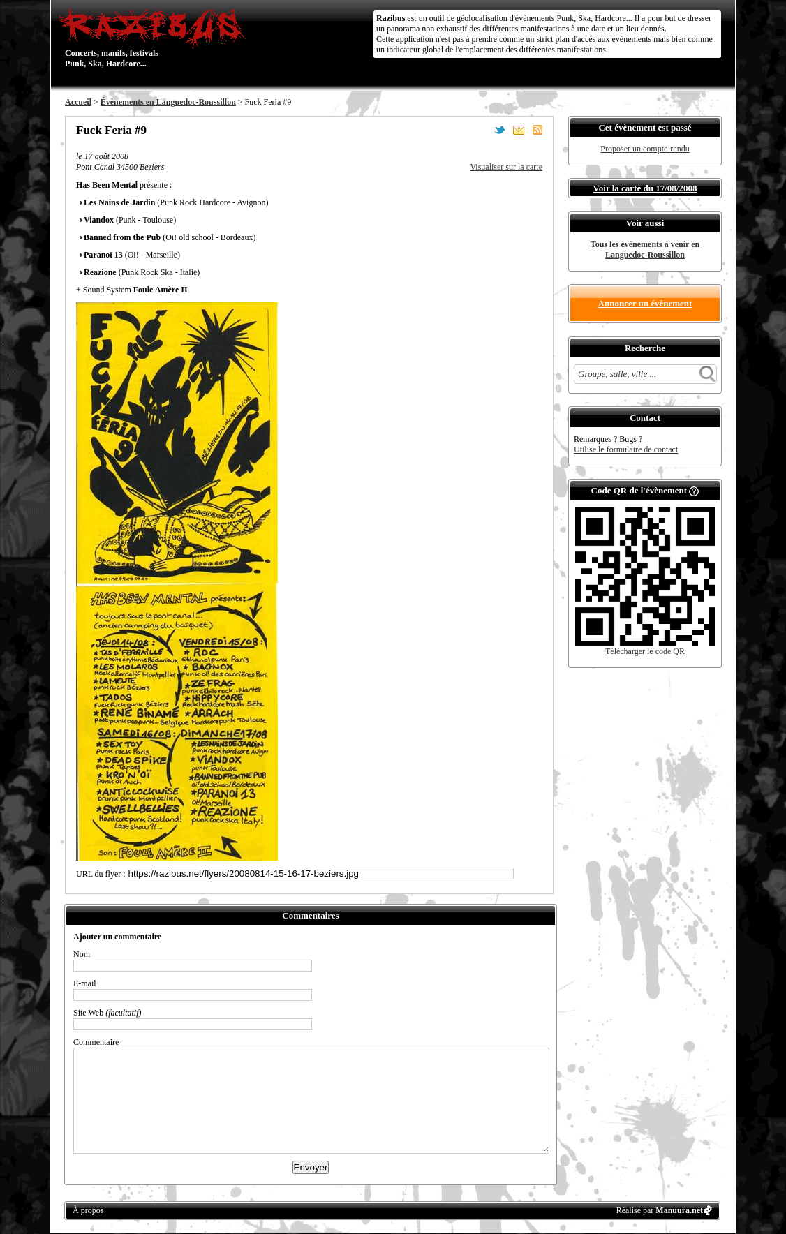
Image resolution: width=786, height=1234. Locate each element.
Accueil (78, 102)
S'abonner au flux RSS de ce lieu (537, 129)
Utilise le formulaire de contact (626, 449)
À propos (88, 1210)
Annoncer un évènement (645, 303)
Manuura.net (679, 1210)
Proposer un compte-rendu (644, 149)
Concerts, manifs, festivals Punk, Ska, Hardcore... (155, 37)
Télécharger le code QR (645, 651)
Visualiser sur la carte (506, 167)
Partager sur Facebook (481, 129)
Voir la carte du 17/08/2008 (645, 188)
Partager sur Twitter (499, 129)
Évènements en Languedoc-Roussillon (168, 102)
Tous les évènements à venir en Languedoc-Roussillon (645, 249)
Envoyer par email (518, 129)
